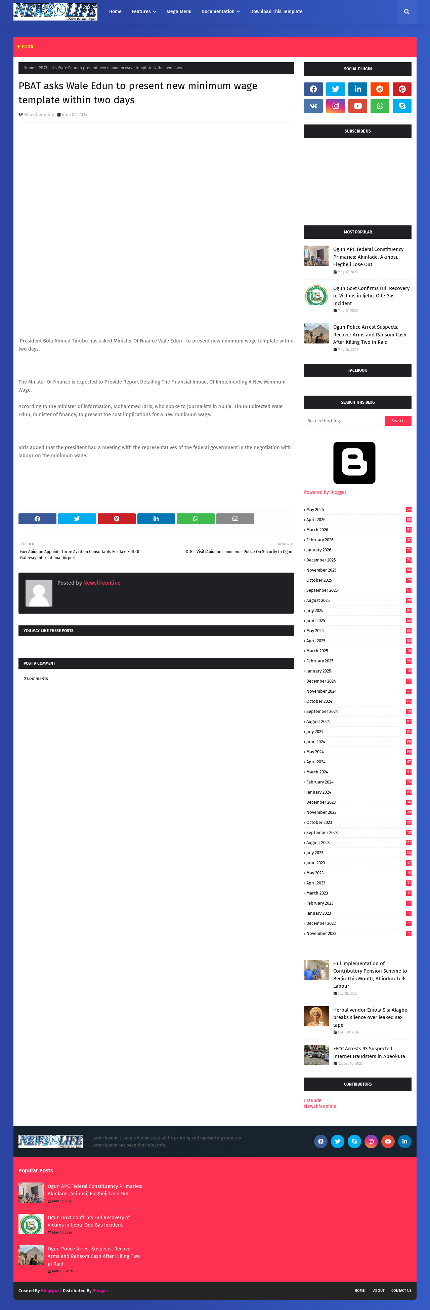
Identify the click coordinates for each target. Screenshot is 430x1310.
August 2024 (359, 721)
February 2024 (359, 782)
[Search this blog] (344, 421)
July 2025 (359, 610)
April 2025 (359, 640)
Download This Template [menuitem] (276, 11)
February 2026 (359, 539)
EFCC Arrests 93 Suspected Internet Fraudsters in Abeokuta (369, 1052)
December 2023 (359, 802)
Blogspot (50, 1290)
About (379, 1290)
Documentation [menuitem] (218, 11)
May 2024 (359, 751)
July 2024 (359, 731)
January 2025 (359, 671)
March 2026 (359, 529)
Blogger (100, 1290)
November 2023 (359, 812)
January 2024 (359, 792)
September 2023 (359, 832)
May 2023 (359, 872)
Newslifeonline (39, 114)
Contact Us (401, 1290)
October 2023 (359, 822)
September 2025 (359, 590)
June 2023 (359, 862)
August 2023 (359, 842)
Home (29, 68)
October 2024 (359, 701)
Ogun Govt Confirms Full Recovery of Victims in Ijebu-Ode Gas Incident (371, 295)
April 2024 (359, 761)
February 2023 (359, 903)
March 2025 (359, 650)
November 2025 (359, 570)
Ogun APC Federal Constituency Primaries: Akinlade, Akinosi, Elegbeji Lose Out (368, 256)
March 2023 (359, 893)
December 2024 (359, 681)
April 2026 (359, 519)
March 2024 (359, 771)
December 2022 (359, 923)
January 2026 (359, 549)
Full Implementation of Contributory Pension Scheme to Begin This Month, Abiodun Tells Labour (370, 974)
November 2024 (359, 691)
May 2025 (359, 630)
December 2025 (359, 559)
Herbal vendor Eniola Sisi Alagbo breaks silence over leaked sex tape (370, 1017)
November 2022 (359, 933)
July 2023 (359, 852)
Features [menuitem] (141, 11)
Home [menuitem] (115, 11)
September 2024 (359, 711)
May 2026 (359, 509)
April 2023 (359, 882)
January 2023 (359, 913)
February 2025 (359, 660)
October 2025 (359, 580)
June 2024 (359, 741)
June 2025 (359, 620)
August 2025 (359, 600)
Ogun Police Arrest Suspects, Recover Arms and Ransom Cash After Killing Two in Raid (369, 334)
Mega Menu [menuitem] (179, 11)
